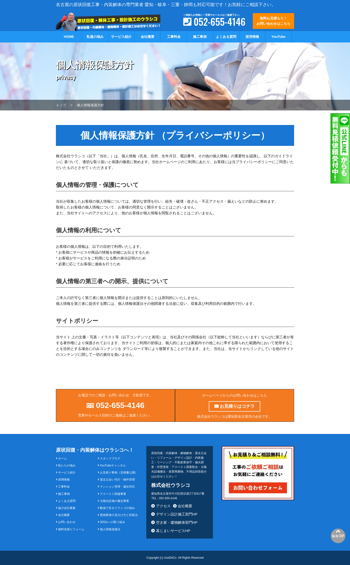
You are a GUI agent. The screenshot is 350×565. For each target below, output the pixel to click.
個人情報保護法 (109, 529)
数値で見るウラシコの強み (116, 508)
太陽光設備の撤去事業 (113, 501)
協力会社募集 (66, 508)
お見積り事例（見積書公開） (118, 472)
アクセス (160, 506)
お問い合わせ (66, 522)
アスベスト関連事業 (112, 494)
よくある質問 (226, 37)
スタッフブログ (109, 458)
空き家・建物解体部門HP (174, 522)
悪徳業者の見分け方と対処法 (118, 515)
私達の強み (95, 37)
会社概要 (147, 37)
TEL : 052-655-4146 (164, 498)
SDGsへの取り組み (111, 522)
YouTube (278, 37)
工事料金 (174, 37)
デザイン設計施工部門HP (174, 514)
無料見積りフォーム (70, 529)
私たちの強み (66, 465)
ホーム (61, 458)
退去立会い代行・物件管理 (116, 479)
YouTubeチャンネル (112, 465)
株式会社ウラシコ (170, 485)
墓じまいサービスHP (170, 531)
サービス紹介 (121, 37)
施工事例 (200, 37)
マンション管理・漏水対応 (116, 486)
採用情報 (252, 37)
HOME (69, 37)
